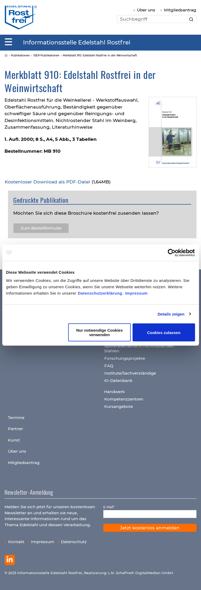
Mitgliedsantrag (180, 9)
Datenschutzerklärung (100, 293)
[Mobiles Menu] (8, 42)
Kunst (14, 440)
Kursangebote (118, 406)
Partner (15, 428)
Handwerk (114, 391)
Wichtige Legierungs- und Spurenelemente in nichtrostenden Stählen (139, 345)
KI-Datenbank (118, 380)
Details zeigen (171, 314)
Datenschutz (74, 541)
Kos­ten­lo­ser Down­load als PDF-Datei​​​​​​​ (48, 181)
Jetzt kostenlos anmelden (150, 527)
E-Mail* (108, 507)
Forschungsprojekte (124, 358)
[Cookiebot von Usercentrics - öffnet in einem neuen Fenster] (172, 252)
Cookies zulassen (163, 332)
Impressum (136, 293)
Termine (16, 417)
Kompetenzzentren (123, 399)
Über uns (146, 9)
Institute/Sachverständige (130, 373)
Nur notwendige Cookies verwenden (99, 332)
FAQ (108, 365)
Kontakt (16, 541)
